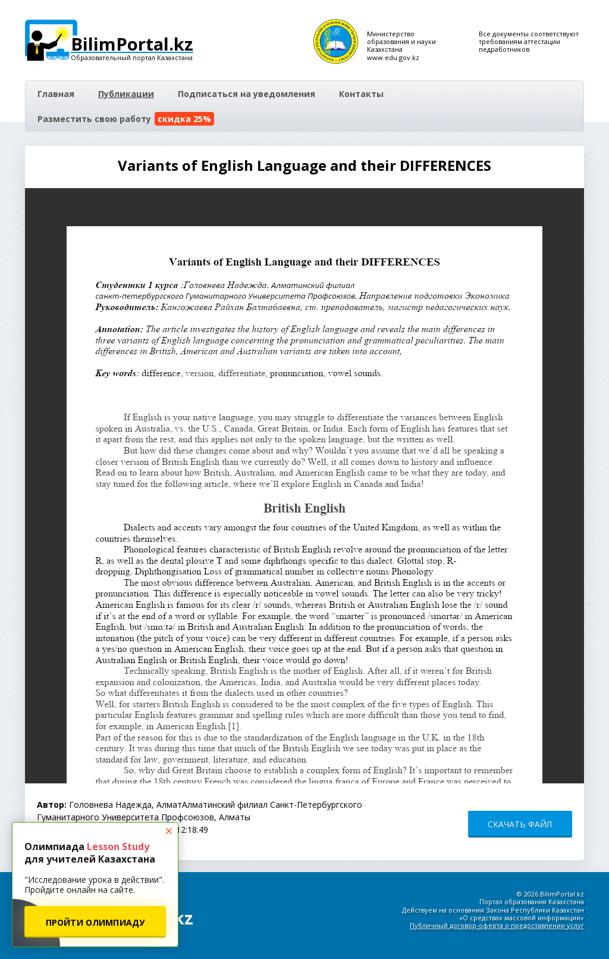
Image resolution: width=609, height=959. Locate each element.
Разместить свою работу (125, 118)
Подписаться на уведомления (246, 93)
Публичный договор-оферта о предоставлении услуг (497, 925)
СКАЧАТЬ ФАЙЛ (520, 824)
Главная (55, 93)
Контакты (361, 93)
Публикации (126, 93)
